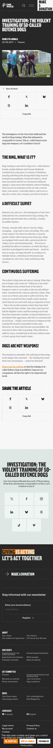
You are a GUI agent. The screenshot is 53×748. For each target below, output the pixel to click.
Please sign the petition (13, 367)
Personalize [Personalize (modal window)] (44, 741)
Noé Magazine (33, 699)
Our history (32, 636)
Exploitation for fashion (12, 657)
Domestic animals (10, 660)
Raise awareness (10, 682)
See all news (10, 89)
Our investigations (35, 696)
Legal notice (8, 726)
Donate (5, 675)
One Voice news (9, 696)
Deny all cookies (27, 741)
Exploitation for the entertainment (10, 654)
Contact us (32, 729)
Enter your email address (18, 605)
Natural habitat (33, 660)
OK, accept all (11, 741)
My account (7, 729)
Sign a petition (33, 682)
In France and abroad (36, 638)
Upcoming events (10, 699)
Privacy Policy (33, 726)
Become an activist (10, 679)
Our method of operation (13, 638)
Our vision (6, 636)
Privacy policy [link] (26, 745)
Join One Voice (33, 679)
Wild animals (32, 657)
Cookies (6, 732)
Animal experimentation (37, 653)
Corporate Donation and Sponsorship (38, 675)
